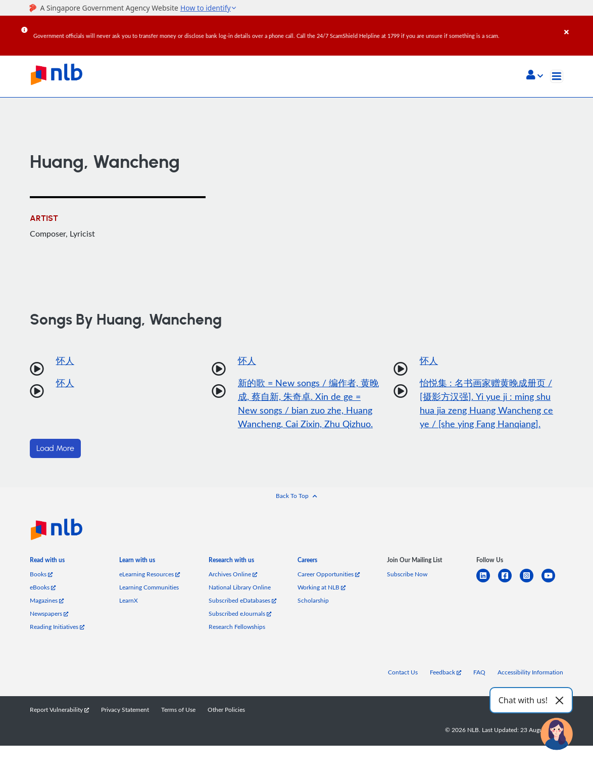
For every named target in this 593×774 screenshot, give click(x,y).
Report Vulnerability (59, 709)
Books (41, 574)
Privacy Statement (125, 709)
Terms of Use (178, 709)
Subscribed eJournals (240, 613)
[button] (534, 76)
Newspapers (49, 613)
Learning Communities (149, 587)
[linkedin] (487, 582)
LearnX (128, 600)
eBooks (43, 587)
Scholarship (313, 600)
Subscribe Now (407, 574)
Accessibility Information (530, 672)
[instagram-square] (530, 582)
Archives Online (233, 574)
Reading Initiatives (57, 626)
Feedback (445, 672)
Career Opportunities (329, 574)
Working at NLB (321, 587)
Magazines (47, 600)
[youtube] (552, 582)
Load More (55, 448)
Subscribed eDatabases (242, 600)
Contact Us (403, 672)
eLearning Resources (149, 574)
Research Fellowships (237, 626)
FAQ (479, 672)
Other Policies (226, 709)
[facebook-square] (509, 582)
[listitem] (47, 562)
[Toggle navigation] (556, 76)
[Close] (576, 24)
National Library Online (240, 587)
